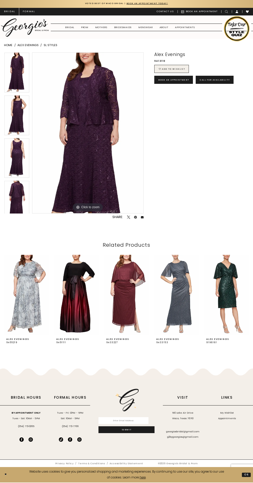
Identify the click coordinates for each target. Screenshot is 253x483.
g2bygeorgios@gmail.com (183, 437)
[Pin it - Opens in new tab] (135, 217)
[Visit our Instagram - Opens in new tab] (31, 440)
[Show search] (226, 12)
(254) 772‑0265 (26, 427)
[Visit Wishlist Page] (247, 12)
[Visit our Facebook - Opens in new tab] (21, 440)
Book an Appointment (176, 83)
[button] (237, 12)
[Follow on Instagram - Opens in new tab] (79, 440)
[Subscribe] (126, 431)
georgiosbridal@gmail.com (182, 432)
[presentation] (26, 295)
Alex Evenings (28, 45)
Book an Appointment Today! (150, 4)
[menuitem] (9, 12)
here (143, 477)
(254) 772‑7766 (70, 427)
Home (8, 45)
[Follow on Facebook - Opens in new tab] (70, 440)
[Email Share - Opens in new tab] (142, 217)
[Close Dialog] (6, 475)
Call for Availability (223, 83)
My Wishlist (227, 413)
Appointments (227, 419)
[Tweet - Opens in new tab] (128, 217)
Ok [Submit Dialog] (246, 475)
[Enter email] (126, 421)
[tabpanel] (17, 74)
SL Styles (50, 45)
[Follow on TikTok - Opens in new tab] (61, 440)
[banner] (25, 28)
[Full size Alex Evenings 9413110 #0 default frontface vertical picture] (87, 133)
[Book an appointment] (199, 12)
